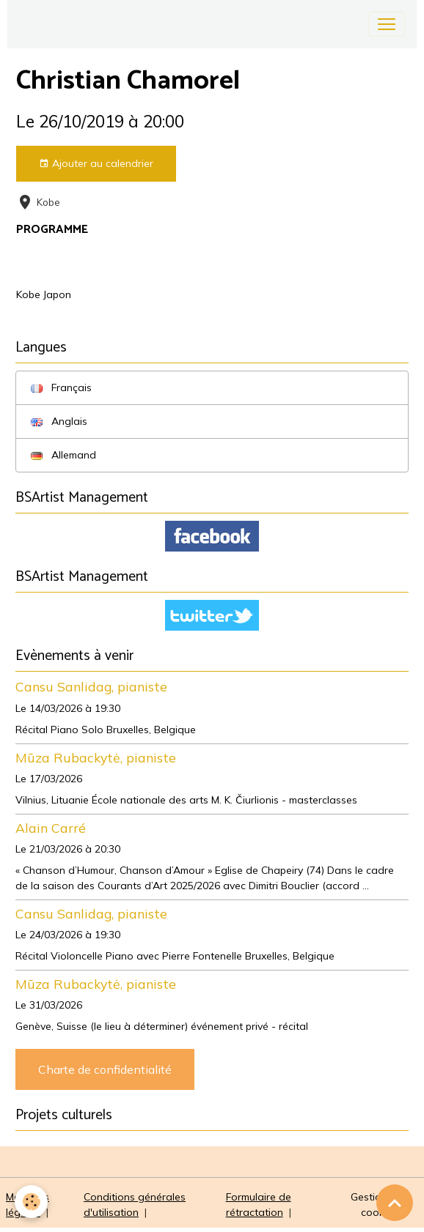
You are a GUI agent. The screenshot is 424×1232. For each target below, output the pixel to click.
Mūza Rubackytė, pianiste (95, 757)
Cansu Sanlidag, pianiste (91, 686)
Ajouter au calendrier (96, 164)
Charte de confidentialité (105, 1069)
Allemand (63, 454)
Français (61, 387)
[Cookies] (31, 1201)
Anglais (59, 421)
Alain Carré (50, 828)
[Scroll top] (394, 1202)
